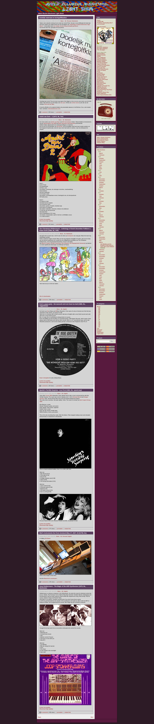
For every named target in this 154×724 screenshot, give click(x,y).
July (100, 163)
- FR (99, 313)
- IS (99, 317)
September (102, 160)
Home (98, 20)
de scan (63, 102)
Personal (69, 21)
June (100, 165)
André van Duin (55, 122)
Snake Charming (56, 243)
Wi (56, 311)
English (65, 309)
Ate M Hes (59, 126)
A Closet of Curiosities (103, 65)
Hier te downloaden (45, 296)
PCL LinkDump (101, 57)
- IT (99, 318)
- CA (99, 310)
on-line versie (75, 102)
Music (62, 21)
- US (99, 323)
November (102, 180)
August (101, 161)
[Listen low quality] (45, 219)
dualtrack (99, 91)
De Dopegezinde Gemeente (77, 243)
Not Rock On (100, 75)
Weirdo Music (101, 53)
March (101, 153)
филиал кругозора (102, 79)
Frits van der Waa (49, 104)
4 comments (43, 582)
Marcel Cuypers (46, 243)
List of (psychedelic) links (104, 94)
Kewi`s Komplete (44, 377)
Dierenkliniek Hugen (102, 140)
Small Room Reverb (102, 69)
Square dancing (101, 64)
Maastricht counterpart (50, 578)
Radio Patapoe (101, 141)
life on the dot (101, 67)
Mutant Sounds (101, 55)
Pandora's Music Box (103, 92)
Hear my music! (101, 26)
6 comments (43, 528)
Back (39, 717)
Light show (100, 333)
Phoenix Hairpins (102, 60)
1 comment (43, 112)
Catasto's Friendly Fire (103, 85)
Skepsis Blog (100, 142)
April (100, 168)
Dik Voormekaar (66, 122)
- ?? (99, 327)
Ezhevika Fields (101, 83)
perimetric (100, 73)
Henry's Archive (101, 66)
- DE (99, 311)
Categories (100, 303)
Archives (100, 147)
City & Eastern (65, 243)
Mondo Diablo (101, 74)
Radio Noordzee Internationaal (66, 123)
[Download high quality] (46, 220)
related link (67, 112)
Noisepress (100, 84)
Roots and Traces (102, 76)
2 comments (43, 299)
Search (99, 338)
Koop (98, 71)
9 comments (43, 712)
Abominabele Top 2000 (50, 123)
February (101, 155)
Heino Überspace (102, 88)
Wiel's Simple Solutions (103, 137)
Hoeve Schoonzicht (102, 138)
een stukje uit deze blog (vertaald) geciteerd (65, 26)
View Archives (101, 149)
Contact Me (100, 21)
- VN (99, 324)
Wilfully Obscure (101, 87)
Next (92, 717)
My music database (102, 47)
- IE (99, 315)
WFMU (99, 56)
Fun (98, 328)
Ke (48, 311)
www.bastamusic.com (54, 108)
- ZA (99, 326)
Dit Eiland (47, 538)
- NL (65, 21)
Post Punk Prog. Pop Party (104, 89)
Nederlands (75, 21)
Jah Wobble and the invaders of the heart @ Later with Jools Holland (107, 245)
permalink (59, 112)
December (102, 179)
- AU (99, 308)
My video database (102, 48)
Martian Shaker (101, 61)
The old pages (101, 49)
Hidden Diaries (101, 78)
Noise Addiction (101, 93)
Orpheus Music (101, 58)
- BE (99, 309)
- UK (99, 322)
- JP (99, 319)
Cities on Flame (101, 70)
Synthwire (100, 80)
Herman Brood (77, 397)
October (101, 158)
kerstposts (70, 235)
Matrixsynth (100, 82)
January (101, 197)
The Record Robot (102, 62)
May (100, 167)
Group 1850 (49, 395)
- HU (99, 314)
